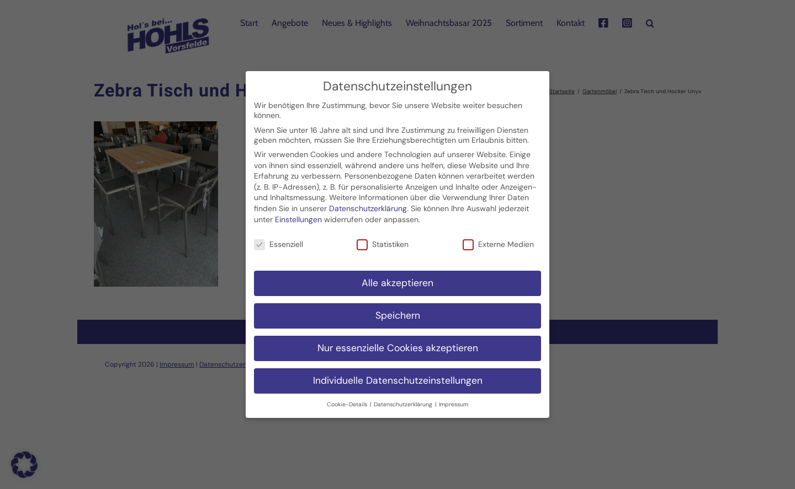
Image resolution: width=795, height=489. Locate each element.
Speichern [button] (397, 310)
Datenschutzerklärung (368, 203)
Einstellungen (298, 213)
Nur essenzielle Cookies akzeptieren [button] (397, 342)
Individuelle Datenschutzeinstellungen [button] (398, 375)
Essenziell (278, 239)
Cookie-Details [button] (348, 398)
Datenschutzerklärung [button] (404, 398)
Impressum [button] (453, 398)
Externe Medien (498, 239)
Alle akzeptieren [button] (397, 277)
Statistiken (383, 239)
